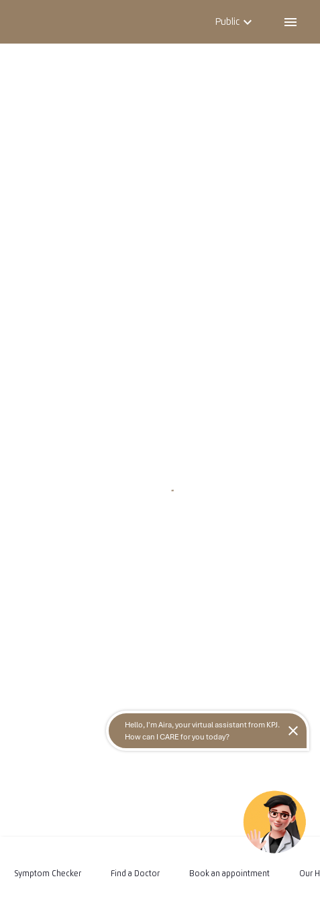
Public (235, 21)
